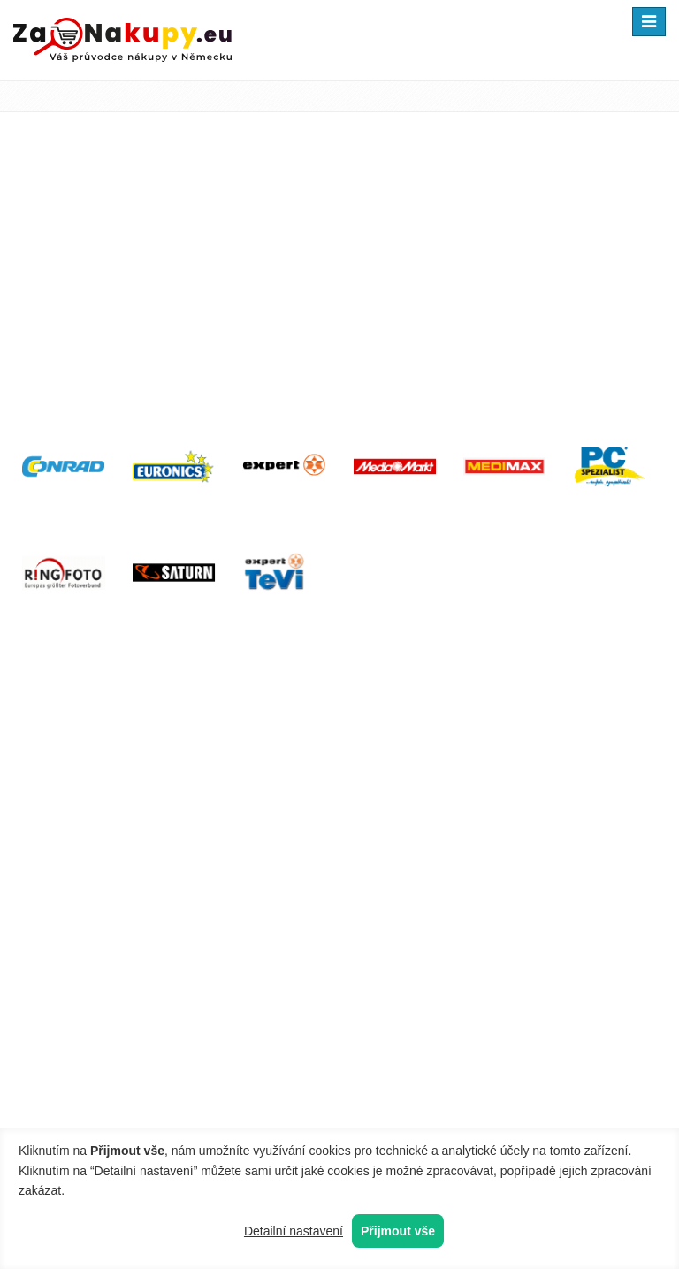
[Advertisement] (339, 280)
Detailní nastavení (293, 1231)
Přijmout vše (398, 1231)
